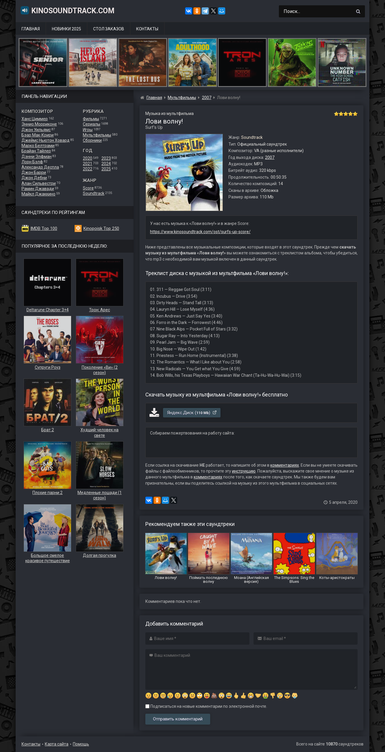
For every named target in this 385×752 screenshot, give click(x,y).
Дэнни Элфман (37, 156)
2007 (269, 157)
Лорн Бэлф (32, 161)
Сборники (92, 140)
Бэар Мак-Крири (38, 135)
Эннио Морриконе (39, 124)
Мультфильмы (97, 135)
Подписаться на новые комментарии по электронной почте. (206, 706)
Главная (31, 29)
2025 (106, 169)
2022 (87, 169)
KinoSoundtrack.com (67, 10)
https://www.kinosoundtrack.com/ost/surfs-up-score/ (200, 231)
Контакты (147, 29)
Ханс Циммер (35, 118)
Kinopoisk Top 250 (101, 228)
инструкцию (244, 471)
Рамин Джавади (38, 188)
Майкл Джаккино (38, 194)
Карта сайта (56, 744)
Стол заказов (108, 29)
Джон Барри (34, 172)
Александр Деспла (40, 167)
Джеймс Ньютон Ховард (46, 140)
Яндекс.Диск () (192, 412)
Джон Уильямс (36, 129)
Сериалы (91, 124)
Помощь (81, 744)
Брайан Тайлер (36, 151)
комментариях (284, 465)
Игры (88, 129)
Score (88, 188)
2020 (87, 158)
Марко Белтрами (38, 145)
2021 (87, 163)
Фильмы (91, 118)
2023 (106, 158)
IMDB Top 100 (43, 228)
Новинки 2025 (66, 29)
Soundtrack (93, 193)
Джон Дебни (34, 177)
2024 (106, 163)
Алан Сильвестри (39, 183)
